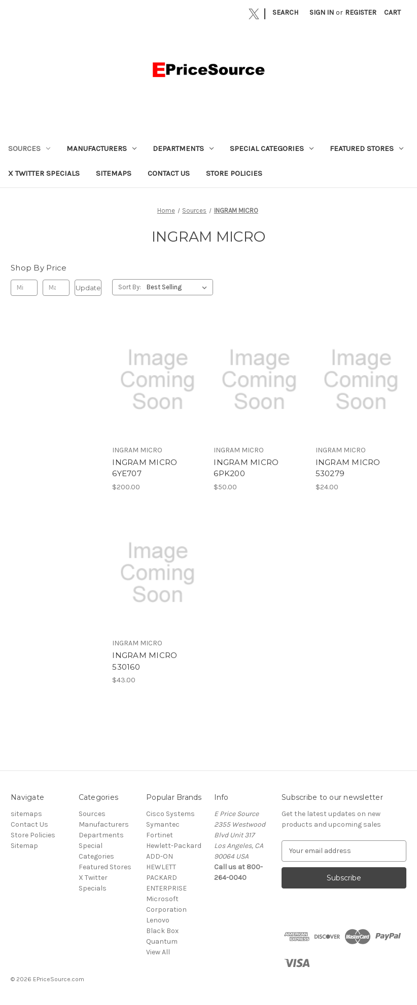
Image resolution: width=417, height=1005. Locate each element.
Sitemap (24, 845)
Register (360, 12)
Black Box (162, 930)
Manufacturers (101, 148)
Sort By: (129, 287)
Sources (29, 148)
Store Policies (234, 173)
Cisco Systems (170, 813)
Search (285, 12)
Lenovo (157, 920)
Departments (183, 148)
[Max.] (56, 288)
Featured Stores (366, 148)
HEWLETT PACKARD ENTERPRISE (166, 878)
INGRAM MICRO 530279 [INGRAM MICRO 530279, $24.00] (348, 468)
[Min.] (24, 288)
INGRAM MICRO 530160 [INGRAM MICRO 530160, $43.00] (144, 661)
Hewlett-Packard (173, 845)
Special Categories (272, 148)
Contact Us (169, 173)
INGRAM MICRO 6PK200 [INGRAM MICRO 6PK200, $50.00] (246, 468)
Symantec (163, 824)
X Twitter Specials (44, 173)
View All (158, 952)
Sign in (321, 12)
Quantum (162, 941)
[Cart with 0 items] (392, 12)
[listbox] (179, 287)
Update (88, 288)
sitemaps (113, 173)
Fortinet (159, 835)
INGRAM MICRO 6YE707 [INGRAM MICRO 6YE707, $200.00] (144, 468)
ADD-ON (159, 856)
